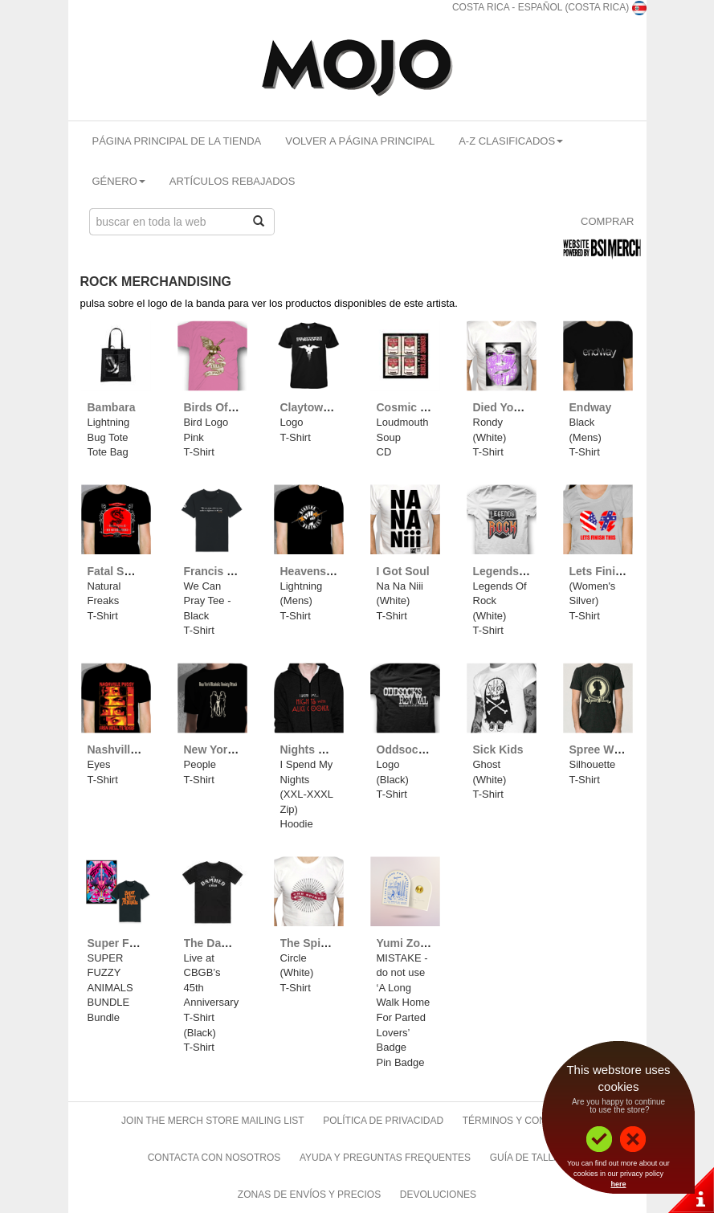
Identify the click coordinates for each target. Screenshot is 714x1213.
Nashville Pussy (130, 749)
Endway (590, 407)
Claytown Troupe (325, 407)
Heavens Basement (331, 571)
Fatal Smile (117, 571)
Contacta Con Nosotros (214, 1157)
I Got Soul (403, 571)
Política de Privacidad (383, 1120)
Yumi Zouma (410, 943)
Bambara (112, 407)
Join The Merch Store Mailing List (212, 1120)
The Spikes (310, 943)
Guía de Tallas (528, 1157)
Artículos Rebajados (232, 181)
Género (118, 181)
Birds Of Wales (223, 407)
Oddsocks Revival (425, 749)
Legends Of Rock (519, 571)
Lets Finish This (612, 571)
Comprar (607, 221)
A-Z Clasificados (511, 141)
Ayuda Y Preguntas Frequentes (385, 1157)
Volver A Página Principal (360, 141)
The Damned (217, 943)
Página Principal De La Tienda (177, 141)
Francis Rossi (221, 571)
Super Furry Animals (143, 943)
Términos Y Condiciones (528, 1120)
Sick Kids (498, 749)
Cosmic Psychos (422, 407)
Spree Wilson (605, 749)
